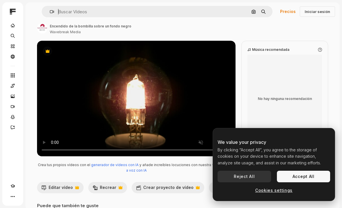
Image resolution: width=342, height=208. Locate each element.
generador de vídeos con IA (115, 165)
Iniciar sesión (317, 11)
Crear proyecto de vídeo (168, 189)
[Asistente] (12, 127)
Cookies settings (274, 190)
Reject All (244, 176)
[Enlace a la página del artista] (42, 28)
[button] (50, 12)
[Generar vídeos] (12, 106)
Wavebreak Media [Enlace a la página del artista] (65, 32)
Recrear (107, 189)
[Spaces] (12, 85)
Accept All (304, 176)
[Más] (12, 196)
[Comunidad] (12, 56)
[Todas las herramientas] (12, 75)
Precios (288, 11)
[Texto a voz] (12, 117)
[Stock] (12, 46)
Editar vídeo (60, 189)
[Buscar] (12, 35)
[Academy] (12, 186)
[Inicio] (12, 25)
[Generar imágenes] (12, 96)
